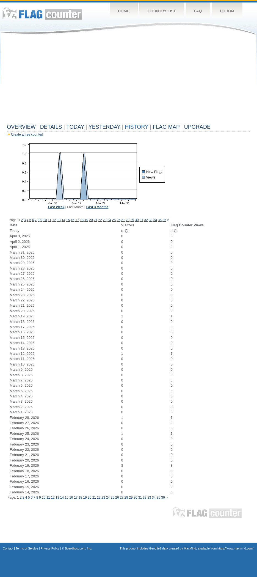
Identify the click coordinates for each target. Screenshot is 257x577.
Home (123, 11)
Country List (162, 11)
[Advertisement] (128, 80)
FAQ (198, 11)
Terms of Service (27, 548)
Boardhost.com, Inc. (78, 548)
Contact (8, 548)
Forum (227, 11)
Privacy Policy (50, 548)
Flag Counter (42, 13)
